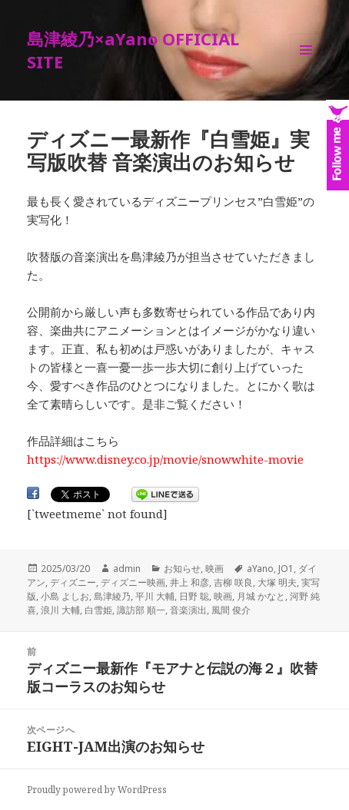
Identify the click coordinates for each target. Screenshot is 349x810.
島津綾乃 (112, 596)
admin (127, 568)
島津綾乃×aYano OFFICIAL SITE (133, 50)
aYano (260, 568)
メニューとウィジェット (306, 65)
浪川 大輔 (60, 610)
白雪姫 (98, 610)
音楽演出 (188, 610)
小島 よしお (65, 596)
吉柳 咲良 (233, 582)
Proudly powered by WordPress (97, 789)
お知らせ (182, 568)
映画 (214, 568)
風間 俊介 (231, 610)
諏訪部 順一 (141, 610)
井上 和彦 (189, 582)
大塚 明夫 (277, 582)
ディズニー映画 (133, 582)
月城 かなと (261, 596)
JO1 (286, 568)
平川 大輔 (154, 596)
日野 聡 (194, 596)
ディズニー (73, 582)
